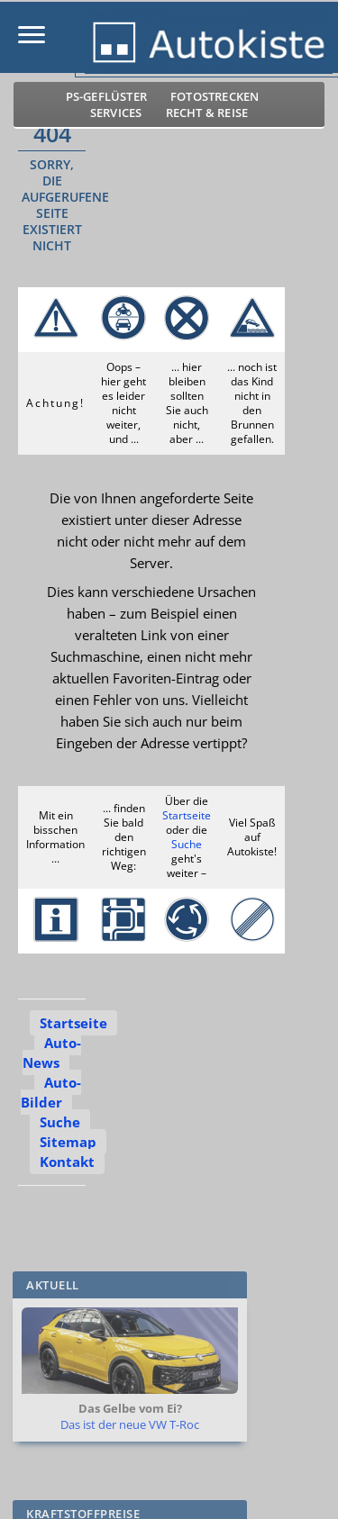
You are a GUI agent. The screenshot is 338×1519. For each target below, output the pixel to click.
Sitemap (68, 1142)
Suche (186, 844)
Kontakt (67, 1162)
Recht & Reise (207, 112)
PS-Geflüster (106, 96)
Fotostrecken (214, 96)
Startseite (186, 815)
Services (116, 112)
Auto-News (52, 1052)
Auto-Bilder (51, 1092)
